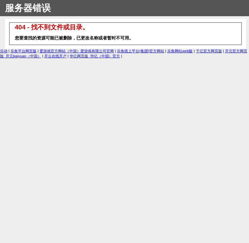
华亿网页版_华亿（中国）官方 (95, 56)
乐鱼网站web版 (180, 51)
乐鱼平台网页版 (23, 51)
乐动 (3, 51)
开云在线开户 (55, 56)
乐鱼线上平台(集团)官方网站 (140, 51)
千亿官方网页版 (209, 51)
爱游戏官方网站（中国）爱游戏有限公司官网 (77, 51)
